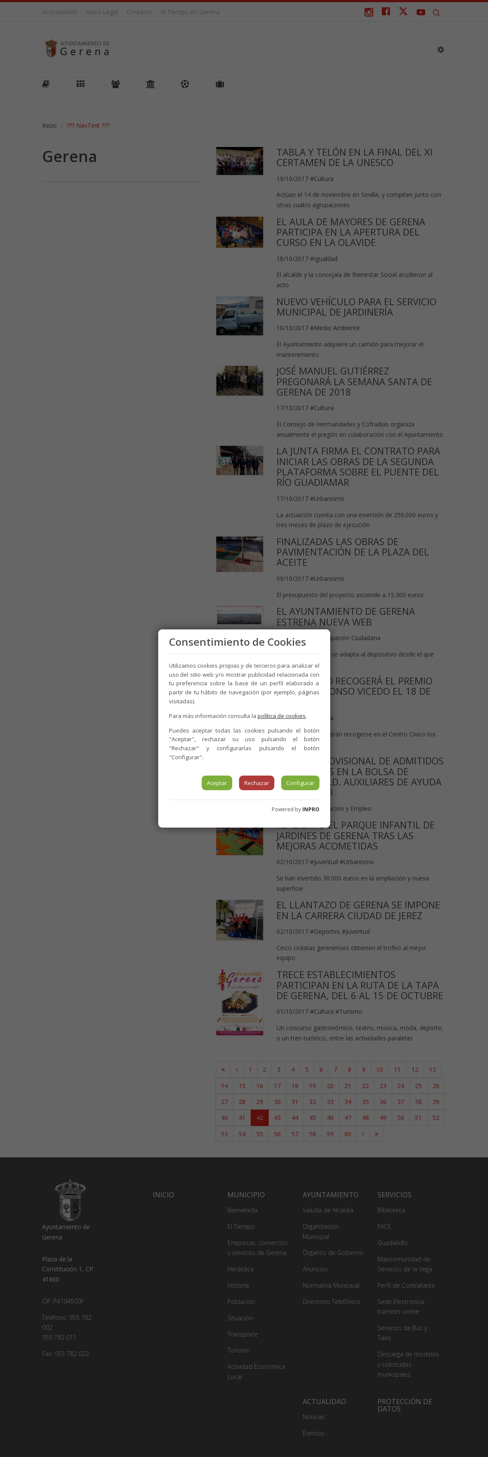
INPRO (310, 809)
